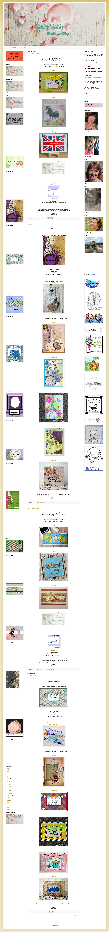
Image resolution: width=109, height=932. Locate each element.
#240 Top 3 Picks (33, 54)
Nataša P (54, 71)
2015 (8, 804)
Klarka (54, 97)
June (9, 779)
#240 (56, 66)
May (9, 781)
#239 (56, 521)
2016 (8, 802)
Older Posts (77, 915)
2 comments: (42, 669)
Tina (53, 426)
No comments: (43, 502)
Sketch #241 (31, 224)
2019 (8, 797)
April (9, 790)
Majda (54, 551)
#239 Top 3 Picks (33, 509)
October (10, 773)
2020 (8, 768)
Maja (53, 391)
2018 (8, 799)
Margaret (54, 357)
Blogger (57, 925)
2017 (8, 800)
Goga (54, 283)
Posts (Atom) (35, 917)
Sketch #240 (31, 676)
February (10, 793)
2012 (8, 809)
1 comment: (43, 218)
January (10, 795)
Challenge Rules (13, 47)
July (9, 778)
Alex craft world (54, 724)
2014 (8, 805)
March (9, 791)
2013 (8, 807)
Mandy (54, 132)
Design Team (22, 47)
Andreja (53, 460)
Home (6, 47)
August (9, 776)
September (10, 774)
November (10, 771)
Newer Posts (30, 915)
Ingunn (53, 586)
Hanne (54, 322)
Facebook (58, 203)
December (10, 769)
